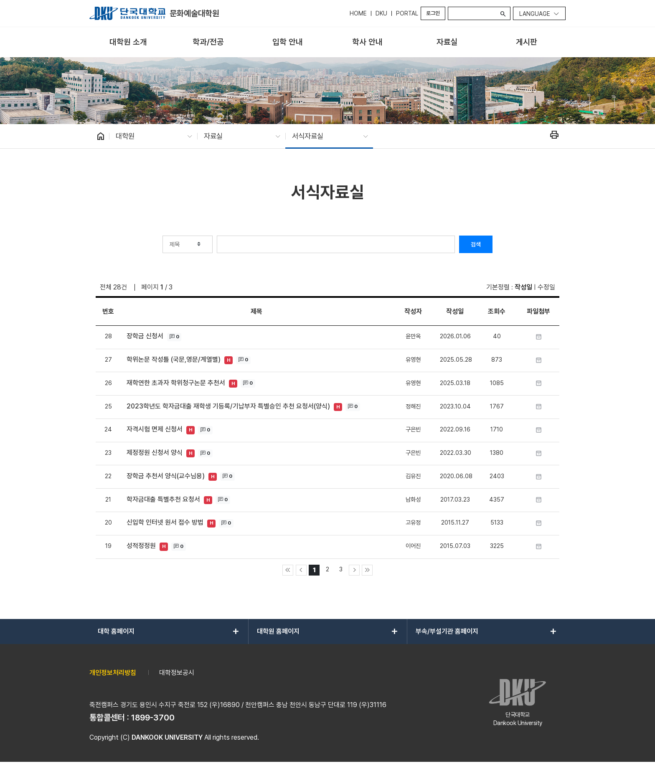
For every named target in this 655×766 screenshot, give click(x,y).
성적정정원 (141, 546)
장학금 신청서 (145, 336)
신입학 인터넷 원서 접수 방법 (165, 522)
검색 (476, 244)
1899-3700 (153, 718)
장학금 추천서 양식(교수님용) (166, 476)
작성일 (523, 287)
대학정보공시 (176, 673)
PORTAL (407, 13)
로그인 (433, 13)
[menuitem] (128, 42)
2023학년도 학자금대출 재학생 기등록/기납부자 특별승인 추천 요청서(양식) (228, 406)
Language (534, 13)
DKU (381, 13)
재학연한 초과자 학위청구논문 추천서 (176, 383)
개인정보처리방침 (112, 673)
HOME (358, 13)
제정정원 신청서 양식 (155, 453)
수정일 (546, 287)
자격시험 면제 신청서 (155, 429)
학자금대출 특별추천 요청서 (163, 499)
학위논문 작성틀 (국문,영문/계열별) (174, 359)
